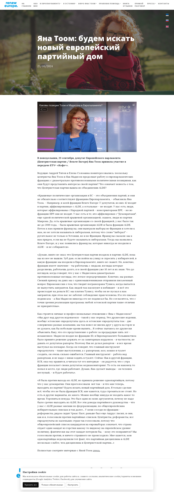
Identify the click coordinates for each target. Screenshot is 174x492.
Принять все (30, 485)
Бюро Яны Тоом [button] (87, 3)
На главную (26, 4)
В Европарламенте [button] (50, 3)
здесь (96, 450)
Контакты (163, 3)
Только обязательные (52, 485)
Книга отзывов (128, 4)
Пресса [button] (151, 3)
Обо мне (35, 4)
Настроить (73, 485)
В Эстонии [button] (69, 3)
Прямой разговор (140, 4)
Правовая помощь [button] (109, 3)
